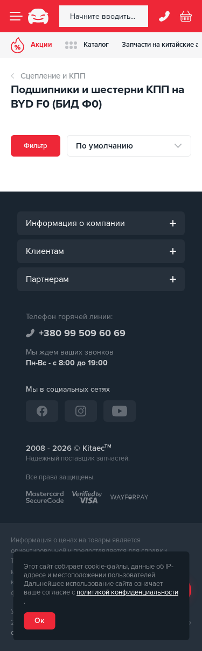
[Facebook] (42, 411)
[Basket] (186, 16)
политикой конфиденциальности (127, 592)
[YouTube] (119, 411)
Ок (39, 620)
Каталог (87, 44)
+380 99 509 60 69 (82, 333)
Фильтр (35, 145)
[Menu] (16, 16)
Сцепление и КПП (53, 76)
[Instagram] (81, 411)
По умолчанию (104, 146)
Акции (31, 45)
